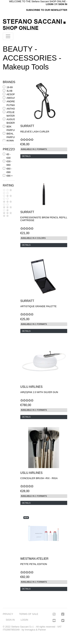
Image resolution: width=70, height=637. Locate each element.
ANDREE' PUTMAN (12, 103)
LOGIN (24, 619)
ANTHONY (12, 108)
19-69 (10, 87)
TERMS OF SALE (28, 614)
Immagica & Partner (35, 629)
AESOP (11, 94)
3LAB (9, 90)
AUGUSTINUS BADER (14, 121)
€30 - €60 (9, 163)
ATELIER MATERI (11, 114)
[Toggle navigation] (8, 36)
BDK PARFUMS (12, 128)
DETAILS (26, 156)
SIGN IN (62, 4)
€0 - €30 (9, 156)
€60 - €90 (9, 170)
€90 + (10, 175)
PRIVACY (8, 614)
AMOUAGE (13, 97)
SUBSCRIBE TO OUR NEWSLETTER (46, 10)
